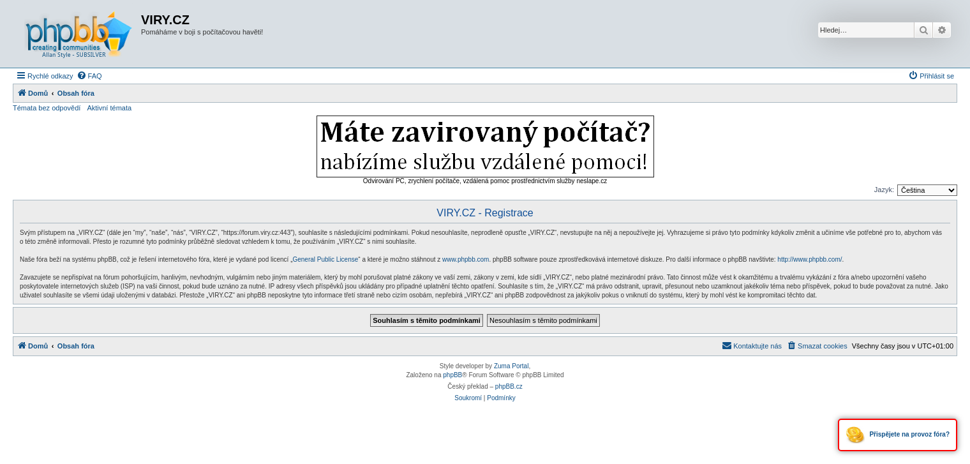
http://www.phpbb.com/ (809, 259)
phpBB (452, 374)
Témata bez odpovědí (46, 108)
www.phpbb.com (465, 259)
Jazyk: (884, 189)
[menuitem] (89, 76)
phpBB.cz (509, 386)
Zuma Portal (511, 366)
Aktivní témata (109, 108)
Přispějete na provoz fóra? (898, 435)
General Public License (325, 259)
